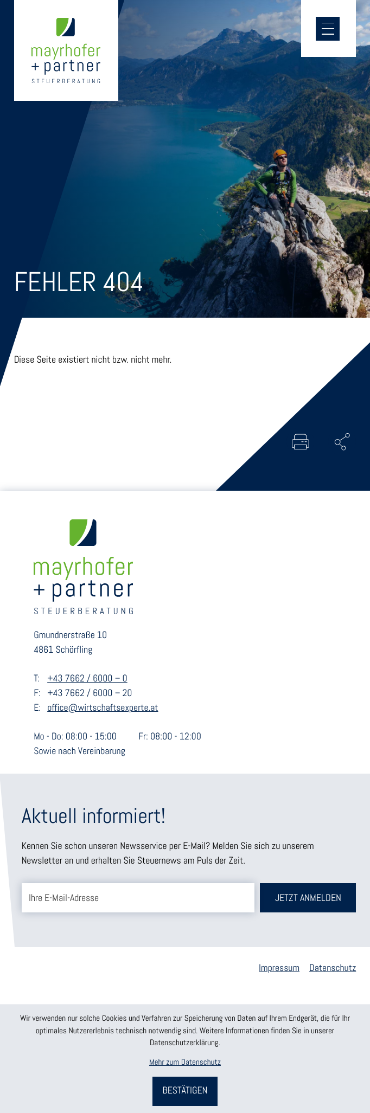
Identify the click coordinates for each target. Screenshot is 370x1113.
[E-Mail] (138, 898)
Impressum (279, 969)
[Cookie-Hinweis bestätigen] (185, 1091)
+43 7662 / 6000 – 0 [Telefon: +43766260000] (87, 680)
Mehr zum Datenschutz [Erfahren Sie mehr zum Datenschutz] (185, 1062)
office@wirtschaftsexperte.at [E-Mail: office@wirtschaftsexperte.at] (102, 709)
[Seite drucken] (299, 442)
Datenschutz (332, 969)
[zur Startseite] (66, 51)
